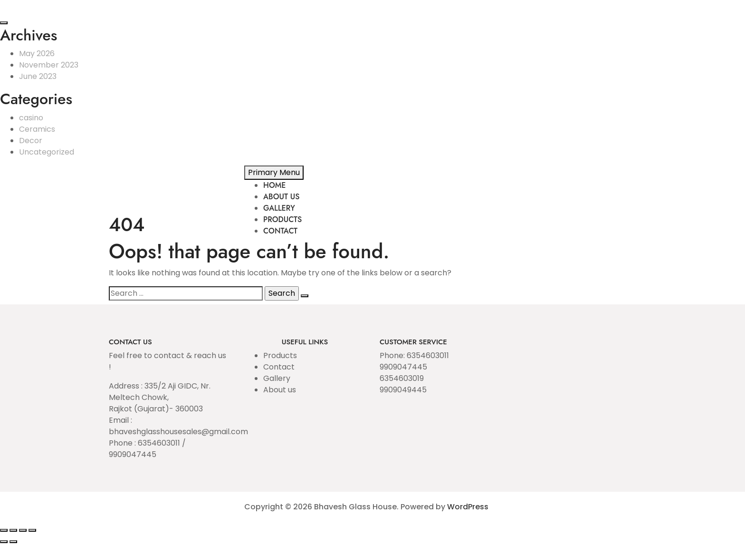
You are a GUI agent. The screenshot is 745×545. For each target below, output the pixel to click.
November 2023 (48, 64)
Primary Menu (274, 172)
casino (31, 117)
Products (280, 355)
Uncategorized (46, 151)
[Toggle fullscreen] (13, 530)
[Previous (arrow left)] (4, 541)
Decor (30, 140)
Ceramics (37, 129)
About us (279, 389)
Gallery (276, 378)
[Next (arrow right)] (13, 541)
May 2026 (37, 53)
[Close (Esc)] (32, 530)
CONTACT (280, 230)
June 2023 (38, 76)
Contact (279, 366)
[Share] (23, 530)
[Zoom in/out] (4, 530)
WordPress (467, 506)
